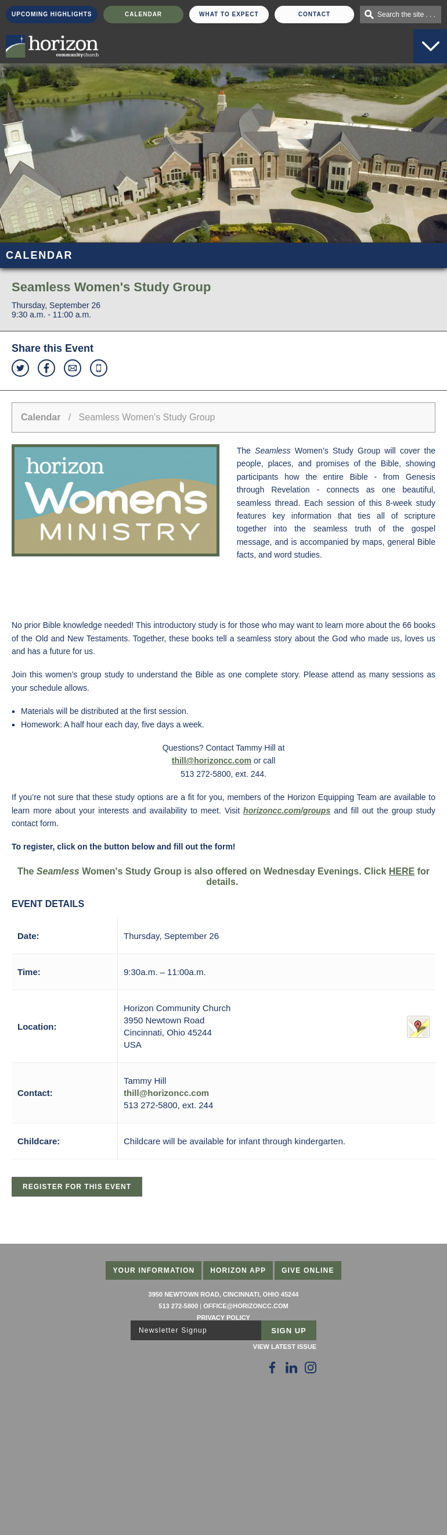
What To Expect (229, 14)
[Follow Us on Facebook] (272, 1367)
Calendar (143, 14)
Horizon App (238, 1270)
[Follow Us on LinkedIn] (291, 1367)
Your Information (153, 1270)
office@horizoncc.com (245, 1305)
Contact (314, 14)
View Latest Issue (284, 1346)
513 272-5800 (178, 1305)
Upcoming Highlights (52, 14)
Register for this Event (77, 1187)
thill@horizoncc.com (211, 760)
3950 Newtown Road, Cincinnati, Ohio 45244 (224, 1294)
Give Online (308, 1270)
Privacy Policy (223, 1317)
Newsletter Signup (173, 1330)
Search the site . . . (406, 14)
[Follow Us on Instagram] (310, 1367)
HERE (401, 871)
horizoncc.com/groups (286, 810)
